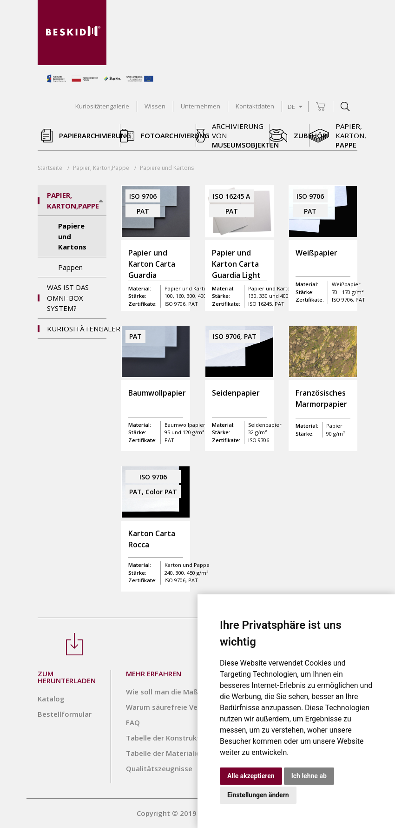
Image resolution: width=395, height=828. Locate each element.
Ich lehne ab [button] (309, 776)
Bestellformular (65, 714)
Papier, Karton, (101, 168)
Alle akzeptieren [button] (251, 776)
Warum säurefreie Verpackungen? (183, 707)
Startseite (50, 168)
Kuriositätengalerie (76, 328)
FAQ (133, 722)
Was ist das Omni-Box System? (68, 298)
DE (295, 106)
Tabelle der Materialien (165, 753)
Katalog (51, 698)
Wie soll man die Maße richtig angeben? (193, 691)
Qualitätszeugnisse (159, 768)
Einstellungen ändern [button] (258, 795)
